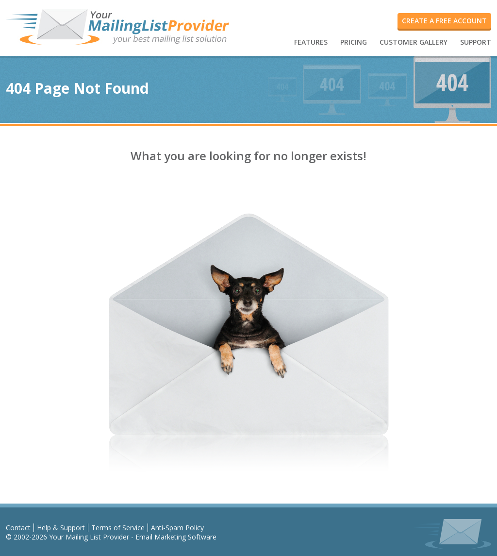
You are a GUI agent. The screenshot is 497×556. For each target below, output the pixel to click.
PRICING (353, 42)
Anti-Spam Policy (177, 527)
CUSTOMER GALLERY (413, 42)
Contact (18, 527)
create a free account (444, 20)
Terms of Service (118, 527)
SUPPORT (475, 42)
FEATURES (311, 42)
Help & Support (61, 527)
